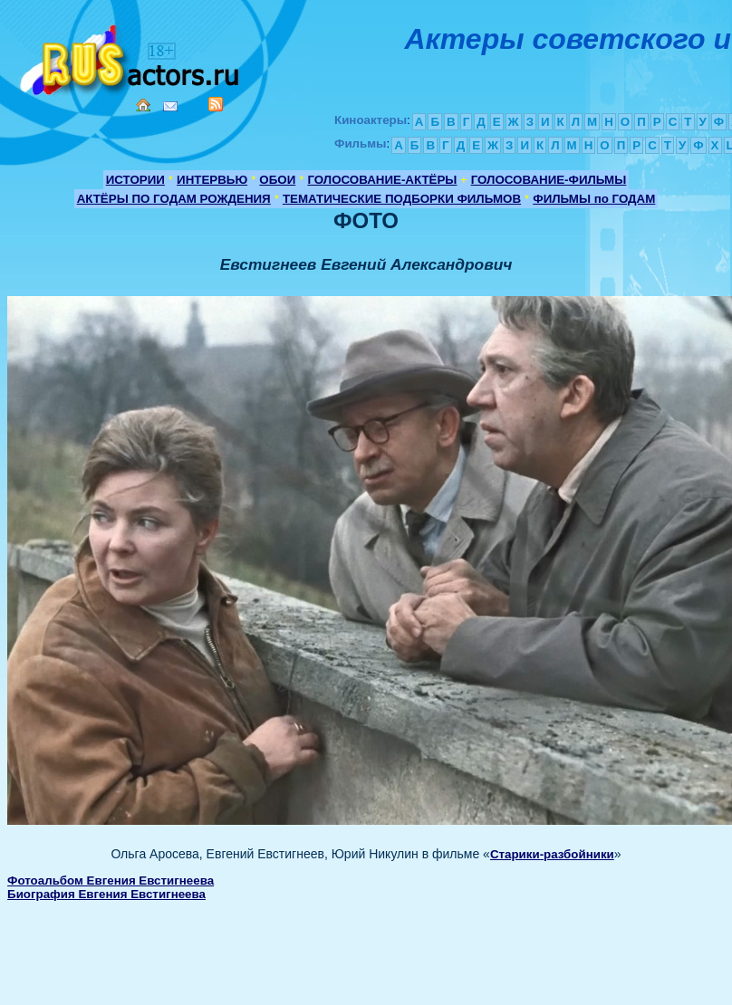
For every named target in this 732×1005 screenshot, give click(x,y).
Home (143, 105)
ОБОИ (277, 180)
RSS (215, 104)
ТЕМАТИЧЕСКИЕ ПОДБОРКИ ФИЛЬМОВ (402, 199)
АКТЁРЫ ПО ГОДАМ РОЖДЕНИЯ (174, 199)
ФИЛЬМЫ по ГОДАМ (594, 199)
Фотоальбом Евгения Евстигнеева (110, 880)
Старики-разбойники (552, 854)
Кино (131, 56)
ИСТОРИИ (135, 180)
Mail (170, 106)
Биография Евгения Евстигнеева (106, 894)
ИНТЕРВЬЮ (212, 180)
